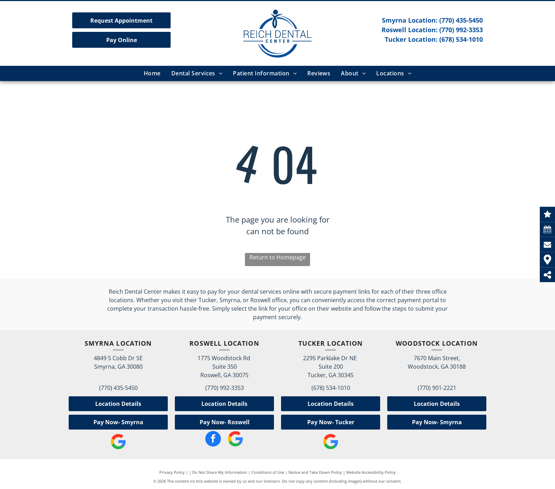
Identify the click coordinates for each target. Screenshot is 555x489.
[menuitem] (152, 73)
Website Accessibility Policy (371, 472)
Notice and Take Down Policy (315, 472)
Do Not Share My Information (219, 472)
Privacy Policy (172, 472)
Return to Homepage (278, 257)
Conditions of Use (267, 472)
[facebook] (213, 439)
